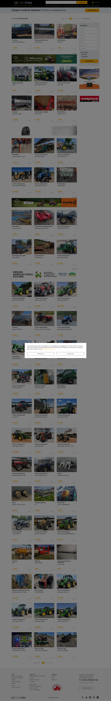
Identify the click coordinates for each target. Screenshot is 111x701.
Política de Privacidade (48, 349)
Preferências (40, 353)
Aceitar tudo (70, 353)
